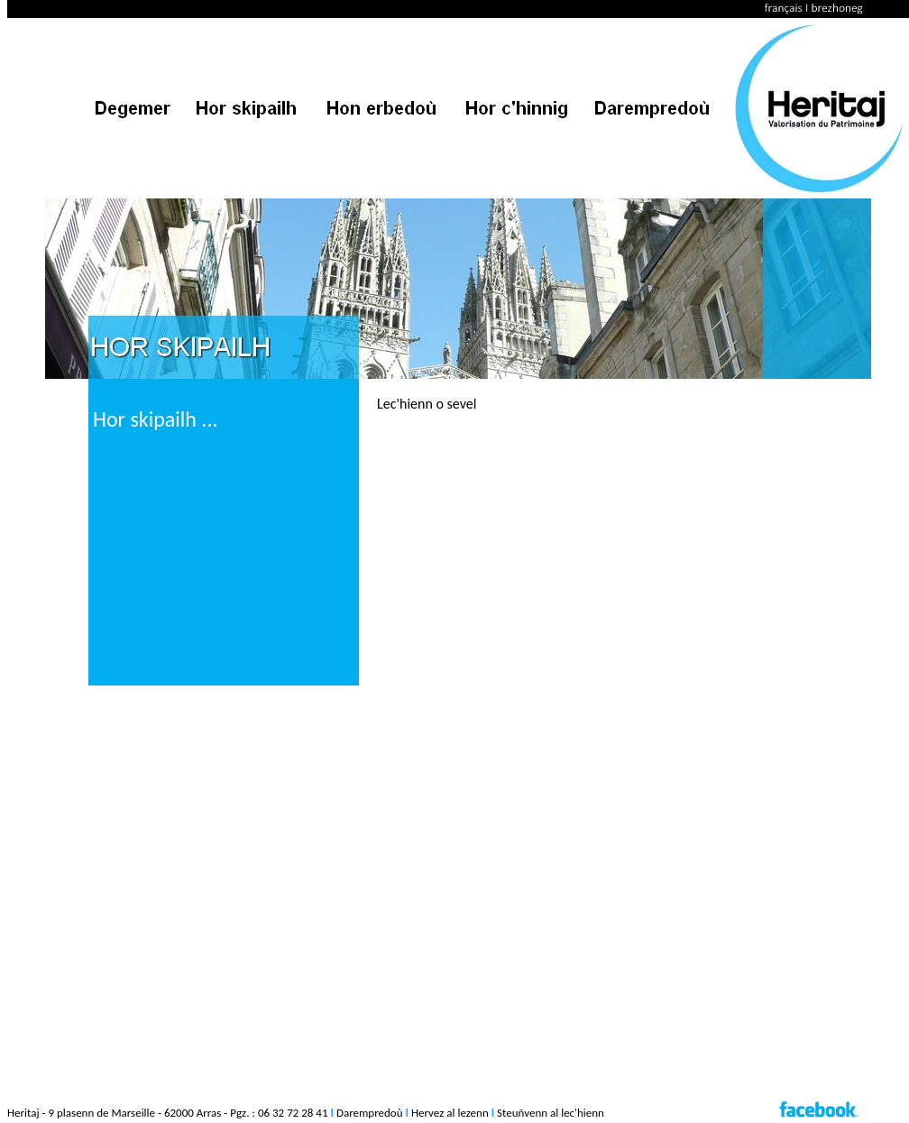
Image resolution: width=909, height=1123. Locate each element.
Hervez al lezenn (450, 1112)
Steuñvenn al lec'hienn (550, 1112)
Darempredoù (369, 1112)
